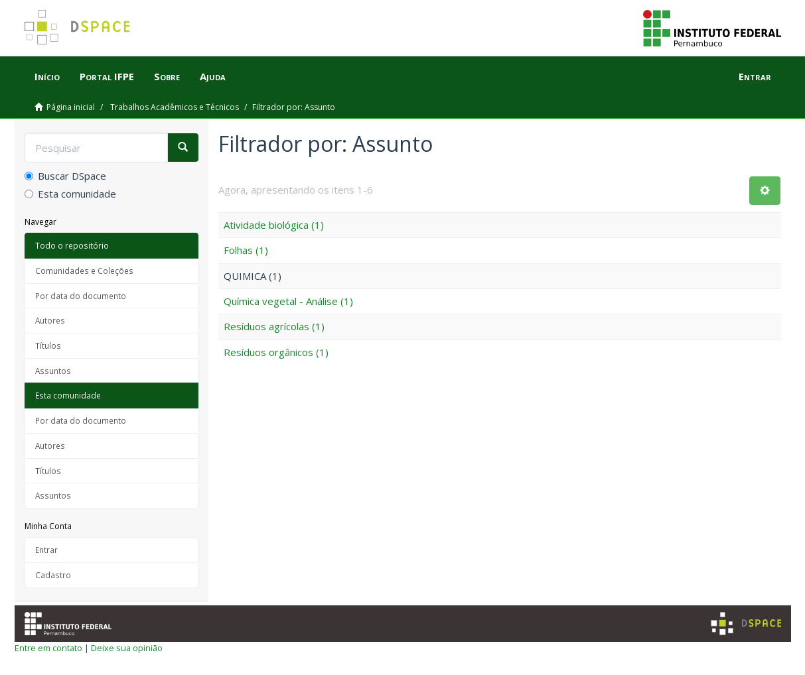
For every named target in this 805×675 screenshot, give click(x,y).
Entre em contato (48, 648)
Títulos (48, 345)
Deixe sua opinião (127, 648)
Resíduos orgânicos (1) (276, 352)
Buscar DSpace (65, 175)
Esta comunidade (70, 193)
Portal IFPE (107, 76)
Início (47, 76)
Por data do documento (80, 295)
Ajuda (213, 76)
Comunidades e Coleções (84, 270)
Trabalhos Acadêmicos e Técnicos (174, 107)
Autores (50, 320)
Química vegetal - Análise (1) (288, 301)
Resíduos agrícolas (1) (274, 326)
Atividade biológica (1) (274, 224)
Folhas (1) (246, 250)
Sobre (167, 76)
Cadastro (53, 575)
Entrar (46, 549)
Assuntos (53, 370)
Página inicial (70, 107)
